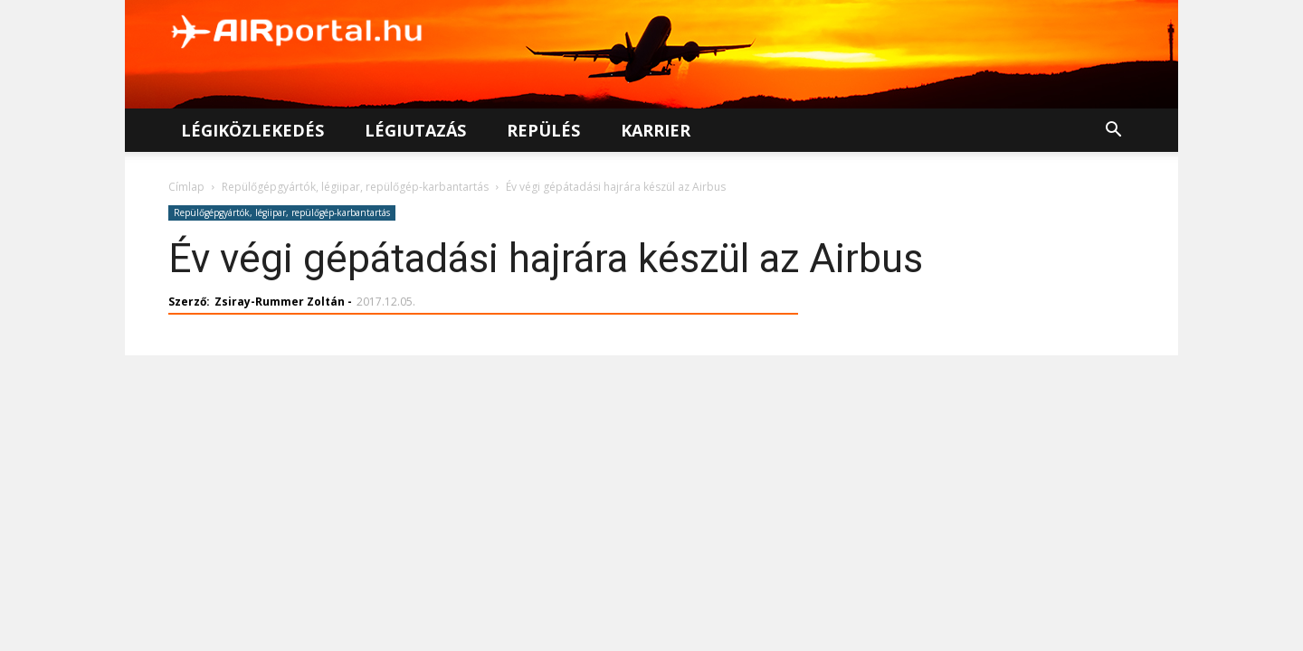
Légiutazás (415, 130)
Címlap (186, 186)
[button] (1113, 131)
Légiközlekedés (252, 130)
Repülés (543, 130)
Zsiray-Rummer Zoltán (279, 301)
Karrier (655, 130)
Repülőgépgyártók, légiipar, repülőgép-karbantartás (355, 186)
